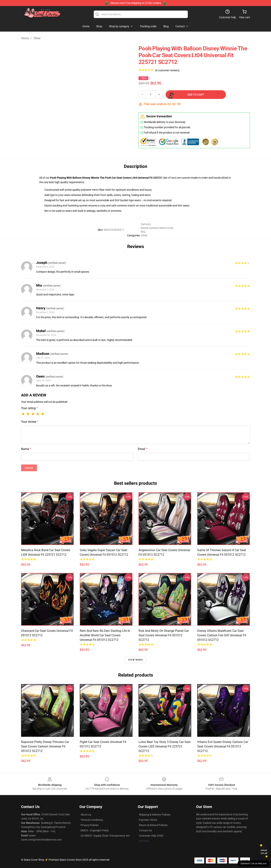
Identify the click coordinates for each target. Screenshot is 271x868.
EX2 (143, 231)
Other (36, 38)
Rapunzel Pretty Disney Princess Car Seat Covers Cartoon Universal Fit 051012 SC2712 (45, 746)
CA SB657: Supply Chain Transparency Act (105, 835)
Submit (29, 467)
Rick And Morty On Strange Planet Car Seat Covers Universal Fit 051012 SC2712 (164, 635)
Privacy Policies (90, 825)
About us (86, 814)
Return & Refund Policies (153, 825)
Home (25, 38)
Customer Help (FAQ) (151, 835)
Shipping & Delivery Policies (154, 814)
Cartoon (145, 224)
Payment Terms (148, 819)
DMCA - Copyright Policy (95, 830)
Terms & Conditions (92, 819)
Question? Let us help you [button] (253, 863)
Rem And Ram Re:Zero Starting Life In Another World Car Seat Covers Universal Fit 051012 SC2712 (105, 635)
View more (135, 660)
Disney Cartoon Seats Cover (157, 227)
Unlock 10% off (264, 851)
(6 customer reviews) (167, 70)
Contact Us (145, 830)
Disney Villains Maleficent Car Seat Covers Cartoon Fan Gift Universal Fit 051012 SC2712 (221, 635)
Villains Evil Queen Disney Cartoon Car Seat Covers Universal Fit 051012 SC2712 (222, 746)
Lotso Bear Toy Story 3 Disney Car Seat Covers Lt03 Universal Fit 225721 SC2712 (164, 746)
